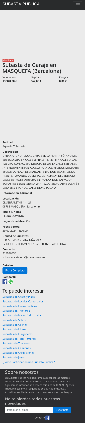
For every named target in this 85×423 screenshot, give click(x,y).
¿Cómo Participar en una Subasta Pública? (28, 362)
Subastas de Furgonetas (17, 334)
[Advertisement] (42, 34)
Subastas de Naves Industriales (21, 315)
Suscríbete (62, 410)
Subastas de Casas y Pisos (18, 297)
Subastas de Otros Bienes (18, 353)
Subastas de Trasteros (16, 311)
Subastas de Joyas (13, 357)
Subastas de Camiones (16, 348)
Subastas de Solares (14, 320)
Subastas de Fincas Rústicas (19, 306)
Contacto (40, 417)
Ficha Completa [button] (15, 270)
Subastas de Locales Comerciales (22, 301)
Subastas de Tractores (16, 343)
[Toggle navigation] (77, 4)
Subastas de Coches (14, 325)
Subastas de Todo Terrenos (19, 339)
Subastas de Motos (14, 329)
